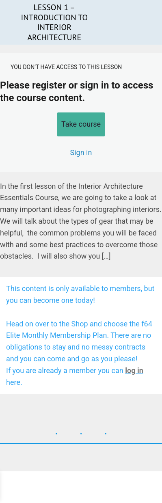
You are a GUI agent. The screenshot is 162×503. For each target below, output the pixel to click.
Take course (81, 124)
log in (134, 370)
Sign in (81, 152)
